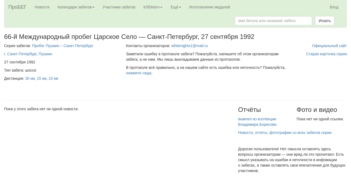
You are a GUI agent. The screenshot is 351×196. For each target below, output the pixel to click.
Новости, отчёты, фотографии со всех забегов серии (284, 132)
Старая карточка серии (326, 54)
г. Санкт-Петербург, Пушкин (28, 54)
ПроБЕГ (17, 7)
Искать (325, 21)
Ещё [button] (176, 7)
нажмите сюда (138, 73)
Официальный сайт (329, 46)
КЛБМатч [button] (152, 7)
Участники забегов (119, 7)
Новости (42, 7)
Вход (334, 7)
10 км (53, 78)
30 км (30, 78)
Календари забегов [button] (76, 7)
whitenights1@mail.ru (189, 46)
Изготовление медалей (209, 7)
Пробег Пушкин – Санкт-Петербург (63, 46)
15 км (42, 78)
